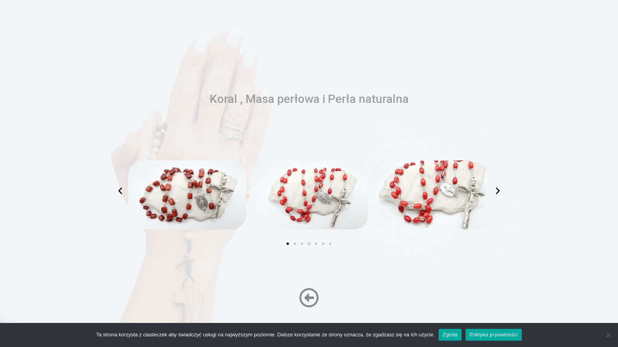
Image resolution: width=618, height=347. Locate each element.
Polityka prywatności (493, 335)
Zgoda (450, 335)
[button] (120, 191)
